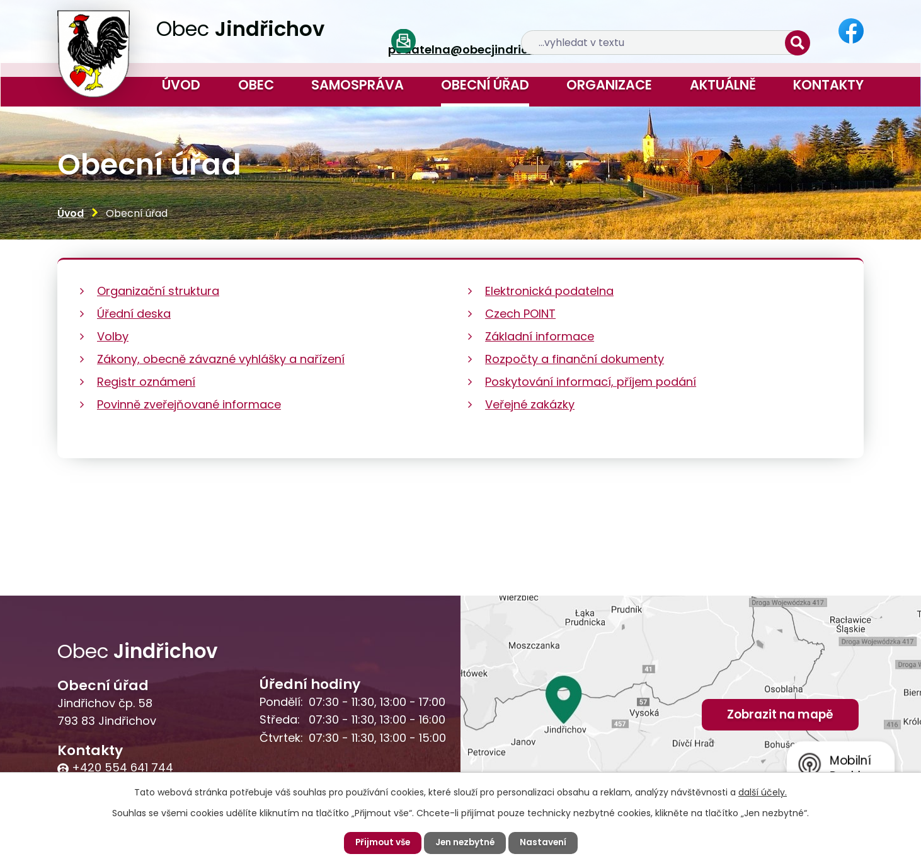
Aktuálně (723, 85)
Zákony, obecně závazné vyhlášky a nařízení (221, 359)
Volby (113, 336)
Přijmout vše (380, 842)
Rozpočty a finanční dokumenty (574, 359)
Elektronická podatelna (549, 291)
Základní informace (539, 336)
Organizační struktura (158, 291)
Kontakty (828, 85)
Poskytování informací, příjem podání (590, 382)
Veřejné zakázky (530, 404)
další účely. (762, 792)
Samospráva (357, 85)
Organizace (609, 85)
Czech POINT (520, 313)
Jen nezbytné (465, 842)
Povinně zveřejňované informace (189, 404)
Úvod (181, 85)
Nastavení (545, 842)
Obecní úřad (485, 85)
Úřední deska (134, 313)
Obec (256, 85)
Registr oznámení (146, 382)
